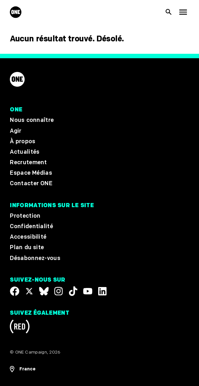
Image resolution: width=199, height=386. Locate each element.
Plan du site (27, 247)
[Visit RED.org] (20, 327)
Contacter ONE (31, 183)
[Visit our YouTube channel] (88, 291)
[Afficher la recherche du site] (169, 12)
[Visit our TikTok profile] (73, 291)
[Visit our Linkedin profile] (102, 291)
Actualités (24, 152)
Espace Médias (31, 173)
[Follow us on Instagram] (58, 291)
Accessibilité (28, 237)
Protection (25, 216)
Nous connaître (32, 120)
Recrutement (28, 162)
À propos (22, 141)
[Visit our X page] (29, 291)
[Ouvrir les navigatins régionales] (99, 369)
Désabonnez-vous (35, 258)
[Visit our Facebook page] (14, 291)
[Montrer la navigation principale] (183, 12)
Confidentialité (31, 226)
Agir (15, 131)
